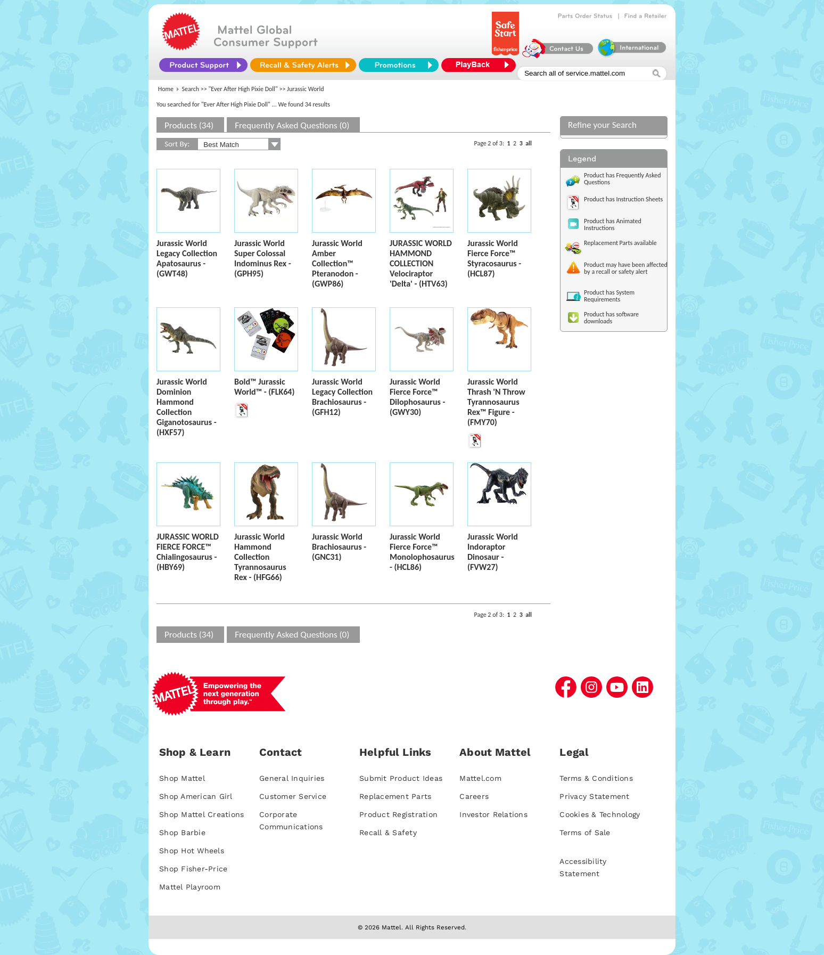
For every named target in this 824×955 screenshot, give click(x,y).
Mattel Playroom (189, 887)
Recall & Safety (388, 832)
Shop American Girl (196, 796)
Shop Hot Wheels (191, 850)
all (528, 143)
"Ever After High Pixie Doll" (243, 89)
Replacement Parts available (620, 243)
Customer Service (292, 796)
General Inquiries (291, 778)
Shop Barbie (182, 832)
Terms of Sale (584, 832)
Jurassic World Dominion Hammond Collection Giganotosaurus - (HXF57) (186, 407)
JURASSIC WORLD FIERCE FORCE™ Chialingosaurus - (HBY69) (187, 552)
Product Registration (398, 814)
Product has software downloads (611, 318)
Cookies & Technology (599, 814)
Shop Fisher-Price (193, 868)
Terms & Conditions (596, 778)
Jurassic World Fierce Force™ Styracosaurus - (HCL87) (494, 258)
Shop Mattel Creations (201, 814)
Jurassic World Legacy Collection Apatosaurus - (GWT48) (186, 258)
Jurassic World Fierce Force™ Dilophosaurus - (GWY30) (417, 397)
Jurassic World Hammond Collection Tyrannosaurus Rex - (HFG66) (260, 557)
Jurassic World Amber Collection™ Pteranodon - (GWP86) (337, 263)
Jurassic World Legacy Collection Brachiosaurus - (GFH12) (342, 397)
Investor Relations (493, 814)
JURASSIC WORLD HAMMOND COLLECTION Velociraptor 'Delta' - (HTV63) (421, 263)
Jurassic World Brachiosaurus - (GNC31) (339, 547)
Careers (474, 796)
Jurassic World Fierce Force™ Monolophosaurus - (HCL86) (422, 552)
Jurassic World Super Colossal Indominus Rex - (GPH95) (262, 258)
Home (166, 89)
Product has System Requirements (609, 296)
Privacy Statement (594, 796)
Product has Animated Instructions (612, 224)
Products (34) (188, 125)
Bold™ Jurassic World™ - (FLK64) (264, 387)
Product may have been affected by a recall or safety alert (626, 268)
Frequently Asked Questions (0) (292, 125)
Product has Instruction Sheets (623, 199)
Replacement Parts (395, 796)
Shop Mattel (182, 778)
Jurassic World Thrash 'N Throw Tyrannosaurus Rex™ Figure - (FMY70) (496, 402)
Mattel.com (480, 778)
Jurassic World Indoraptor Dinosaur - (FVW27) (492, 552)
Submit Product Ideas (400, 778)
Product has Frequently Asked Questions (622, 179)
